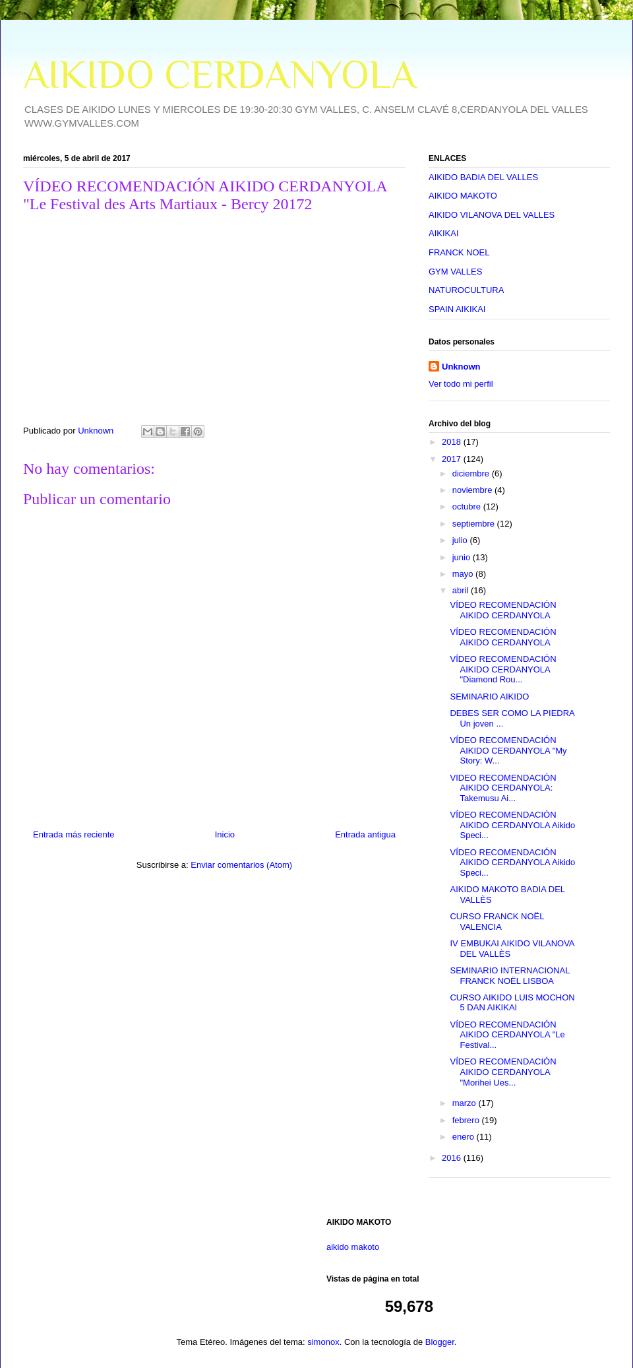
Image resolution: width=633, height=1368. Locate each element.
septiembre (474, 524)
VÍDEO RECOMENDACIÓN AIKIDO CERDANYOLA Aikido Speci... (512, 825)
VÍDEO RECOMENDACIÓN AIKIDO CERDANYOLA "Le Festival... (507, 1035)
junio (462, 557)
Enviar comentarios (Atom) (241, 865)
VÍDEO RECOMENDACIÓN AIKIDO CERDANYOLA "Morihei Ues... (503, 1072)
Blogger (439, 1342)
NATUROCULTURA (466, 290)
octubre (467, 506)
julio (461, 540)
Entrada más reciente (74, 834)
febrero (467, 1120)
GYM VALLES (455, 272)
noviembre (473, 490)
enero (464, 1137)
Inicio (225, 834)
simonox (323, 1342)
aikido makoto (352, 1247)
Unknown (461, 367)
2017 (453, 459)
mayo (463, 574)
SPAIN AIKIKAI (457, 309)
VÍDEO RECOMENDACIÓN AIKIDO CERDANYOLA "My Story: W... (508, 750)
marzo (465, 1103)
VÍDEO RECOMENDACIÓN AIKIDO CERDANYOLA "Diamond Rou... (503, 669)
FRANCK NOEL (459, 252)
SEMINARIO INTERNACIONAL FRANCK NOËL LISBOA (510, 975)
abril (461, 590)
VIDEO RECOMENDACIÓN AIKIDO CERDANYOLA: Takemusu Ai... (503, 788)
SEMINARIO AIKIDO (489, 696)
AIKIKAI (444, 233)
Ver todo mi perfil (461, 384)
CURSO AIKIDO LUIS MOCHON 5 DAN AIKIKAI (512, 1003)
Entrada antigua (365, 834)
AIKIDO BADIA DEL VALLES (483, 177)
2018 (453, 442)
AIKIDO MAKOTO (463, 196)
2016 (453, 1158)
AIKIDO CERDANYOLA (219, 74)
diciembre (472, 473)
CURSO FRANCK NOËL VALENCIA (497, 921)
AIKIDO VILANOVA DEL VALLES (492, 215)
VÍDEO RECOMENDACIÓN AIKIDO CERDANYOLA (503, 610)
